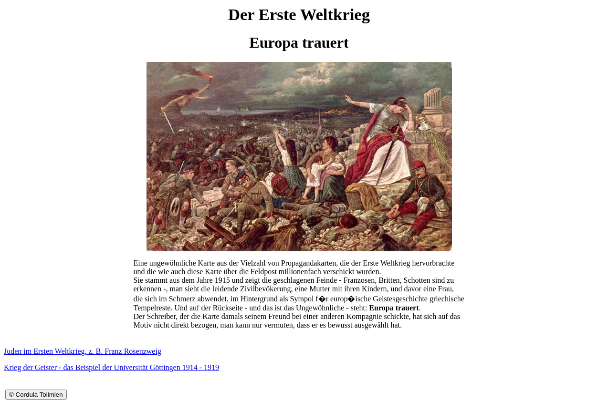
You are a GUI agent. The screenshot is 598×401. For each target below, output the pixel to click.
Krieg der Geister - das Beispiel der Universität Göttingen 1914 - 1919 (111, 367)
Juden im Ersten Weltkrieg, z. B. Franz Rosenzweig (82, 351)
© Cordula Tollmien (36, 394)
